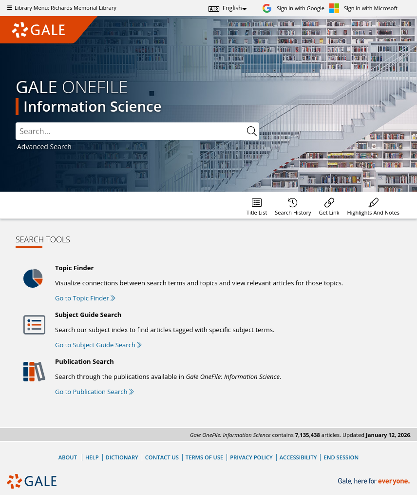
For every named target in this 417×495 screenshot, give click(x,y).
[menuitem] (257, 205)
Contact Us (162, 457)
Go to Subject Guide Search (98, 344)
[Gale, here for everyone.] (375, 482)
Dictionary (122, 457)
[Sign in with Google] (293, 8)
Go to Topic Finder (85, 298)
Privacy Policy (251, 457)
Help (92, 457)
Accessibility (298, 457)
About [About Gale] (67, 457)
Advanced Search (44, 146)
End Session (341, 457)
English (232, 8)
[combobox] (137, 131)
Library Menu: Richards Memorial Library (60, 7)
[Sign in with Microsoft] (363, 8)
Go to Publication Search (94, 391)
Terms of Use (204, 457)
